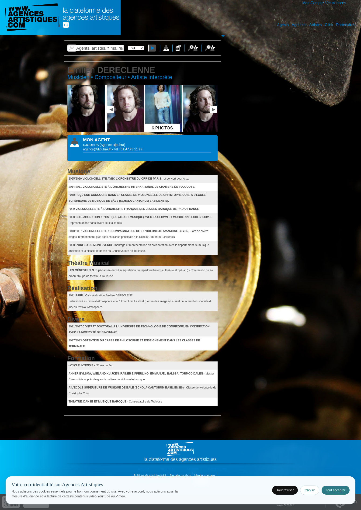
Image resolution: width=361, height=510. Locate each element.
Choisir (310, 490)
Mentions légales (205, 475)
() (112, 145)
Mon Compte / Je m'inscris (324, 3)
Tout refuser (285, 490)
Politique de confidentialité (150, 475)
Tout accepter (335, 490)
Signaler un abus (180, 475)
